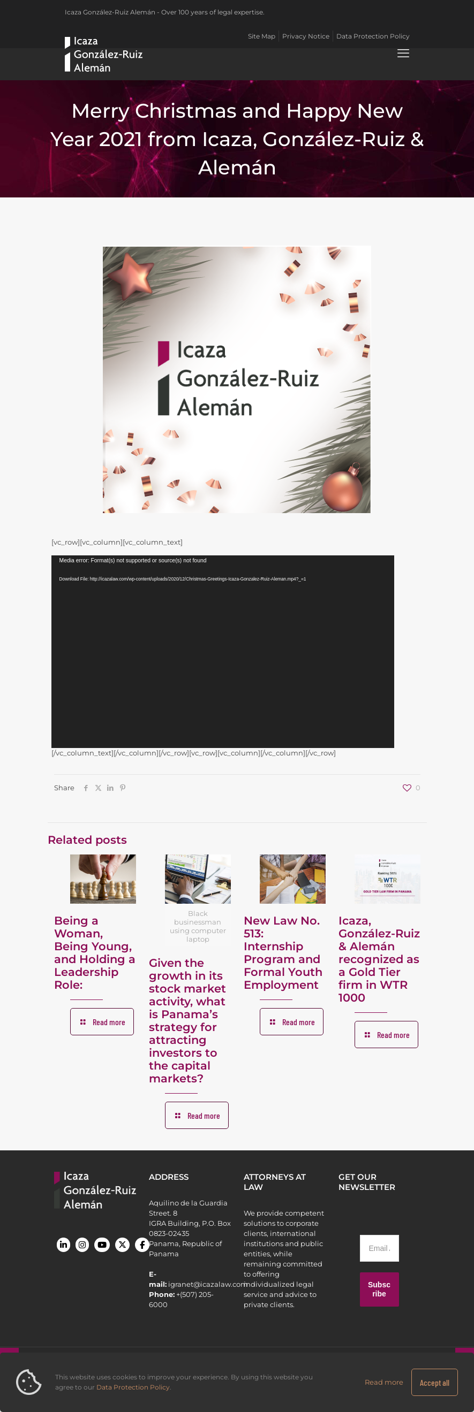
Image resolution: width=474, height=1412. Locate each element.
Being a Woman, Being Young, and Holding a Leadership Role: (95, 952)
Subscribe (379, 1289)
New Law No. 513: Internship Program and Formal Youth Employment (283, 952)
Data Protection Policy (133, 1387)
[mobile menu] (403, 53)
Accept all (434, 1382)
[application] (222, 651)
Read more (384, 1382)
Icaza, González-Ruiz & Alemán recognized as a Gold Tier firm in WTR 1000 (379, 959)
